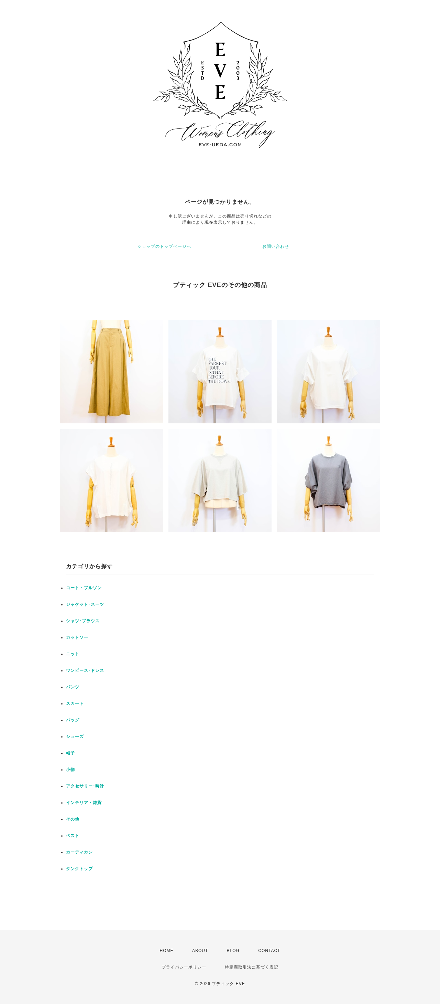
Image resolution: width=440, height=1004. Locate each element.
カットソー (77, 637)
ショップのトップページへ (164, 246)
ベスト (72, 835)
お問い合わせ (275, 246)
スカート (75, 703)
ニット (72, 654)
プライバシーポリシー (184, 967)
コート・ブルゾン (84, 587)
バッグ (72, 720)
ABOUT (200, 950)
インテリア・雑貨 (84, 802)
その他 (72, 819)
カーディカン (79, 852)
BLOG (233, 950)
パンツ (72, 687)
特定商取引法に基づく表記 (251, 967)
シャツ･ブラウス (83, 621)
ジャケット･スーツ (85, 604)
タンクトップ (79, 868)
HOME (167, 950)
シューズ (75, 736)
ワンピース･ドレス (85, 670)
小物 (70, 769)
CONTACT (269, 950)
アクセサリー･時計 (85, 786)
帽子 (70, 753)
